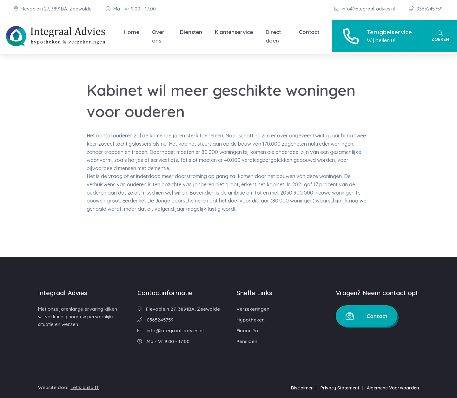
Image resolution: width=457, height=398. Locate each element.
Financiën (247, 331)
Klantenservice (234, 32)
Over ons (158, 36)
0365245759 (426, 9)
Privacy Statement (340, 388)
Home (131, 32)
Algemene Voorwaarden (393, 388)
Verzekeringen (252, 309)
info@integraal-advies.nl (365, 9)
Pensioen (246, 341)
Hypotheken (250, 320)
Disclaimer (302, 388)
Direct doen (273, 36)
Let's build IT (84, 387)
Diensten (191, 32)
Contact (309, 32)
